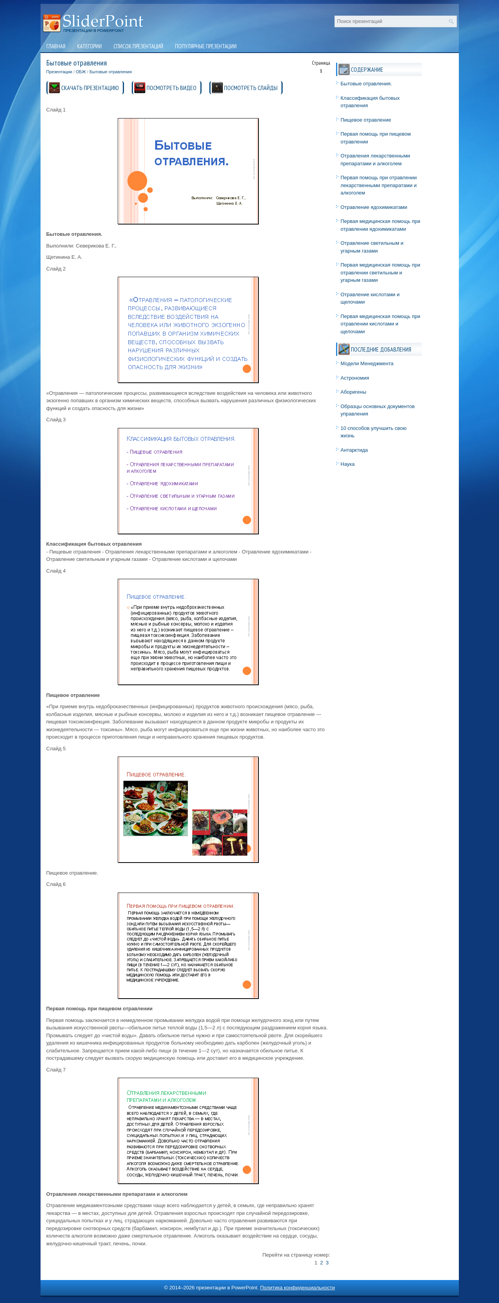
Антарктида (354, 450)
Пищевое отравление (366, 120)
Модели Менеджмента (367, 363)
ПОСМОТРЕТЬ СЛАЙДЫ (251, 88)
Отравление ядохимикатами (374, 207)
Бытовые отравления (110, 71)
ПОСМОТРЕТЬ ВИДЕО (171, 88)
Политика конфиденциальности (297, 1288)
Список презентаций (138, 46)
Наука (348, 464)
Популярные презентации (206, 46)
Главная (55, 46)
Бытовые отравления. (366, 84)
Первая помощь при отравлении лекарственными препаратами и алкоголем (379, 185)
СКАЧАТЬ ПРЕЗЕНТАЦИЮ (90, 88)
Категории (89, 46)
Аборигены (353, 392)
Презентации (59, 71)
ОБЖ (81, 71)
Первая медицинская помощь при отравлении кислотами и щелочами (380, 323)
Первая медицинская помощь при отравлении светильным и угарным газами (380, 272)
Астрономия (355, 378)
